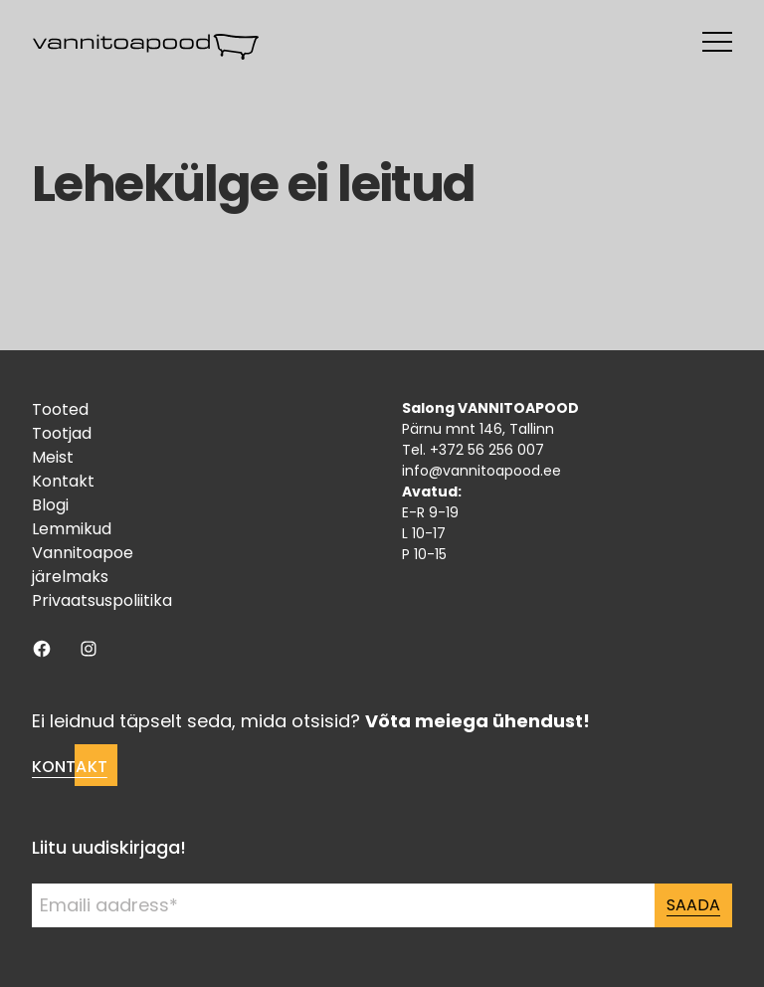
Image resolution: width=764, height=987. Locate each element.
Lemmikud (71, 528)
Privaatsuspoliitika (102, 600)
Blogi (50, 505)
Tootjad (62, 433)
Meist (53, 457)
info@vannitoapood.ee (481, 471)
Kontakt (63, 481)
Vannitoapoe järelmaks (82, 564)
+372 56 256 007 (487, 450)
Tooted (60, 409)
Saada (693, 904)
